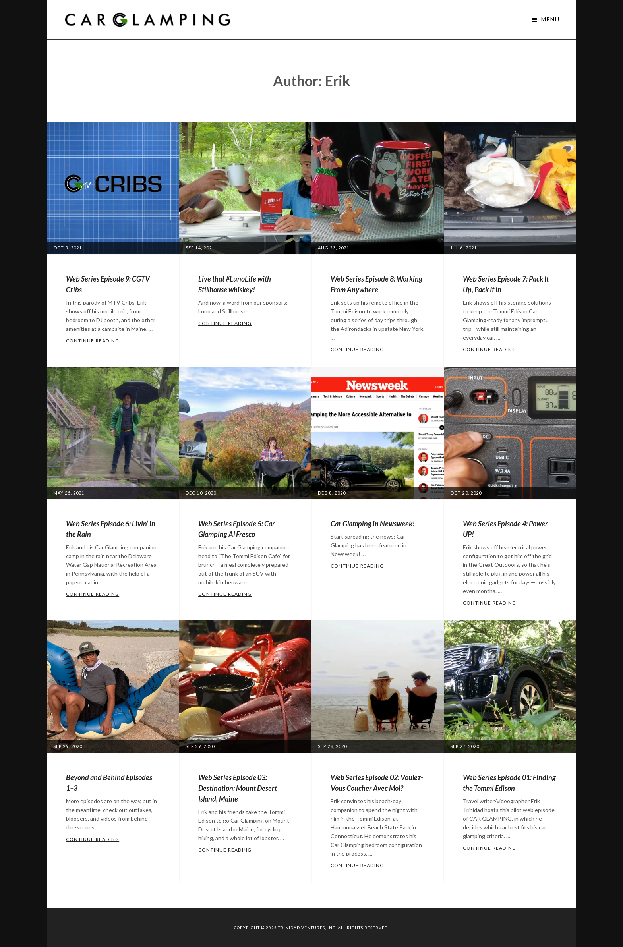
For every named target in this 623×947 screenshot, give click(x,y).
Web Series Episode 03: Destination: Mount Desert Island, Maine (237, 788)
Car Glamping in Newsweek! (373, 523)
